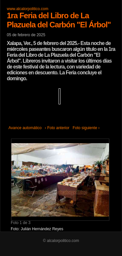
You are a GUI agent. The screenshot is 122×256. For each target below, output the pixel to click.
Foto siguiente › (86, 128)
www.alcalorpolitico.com (27, 9)
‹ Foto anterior (57, 128)
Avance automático (25, 128)
